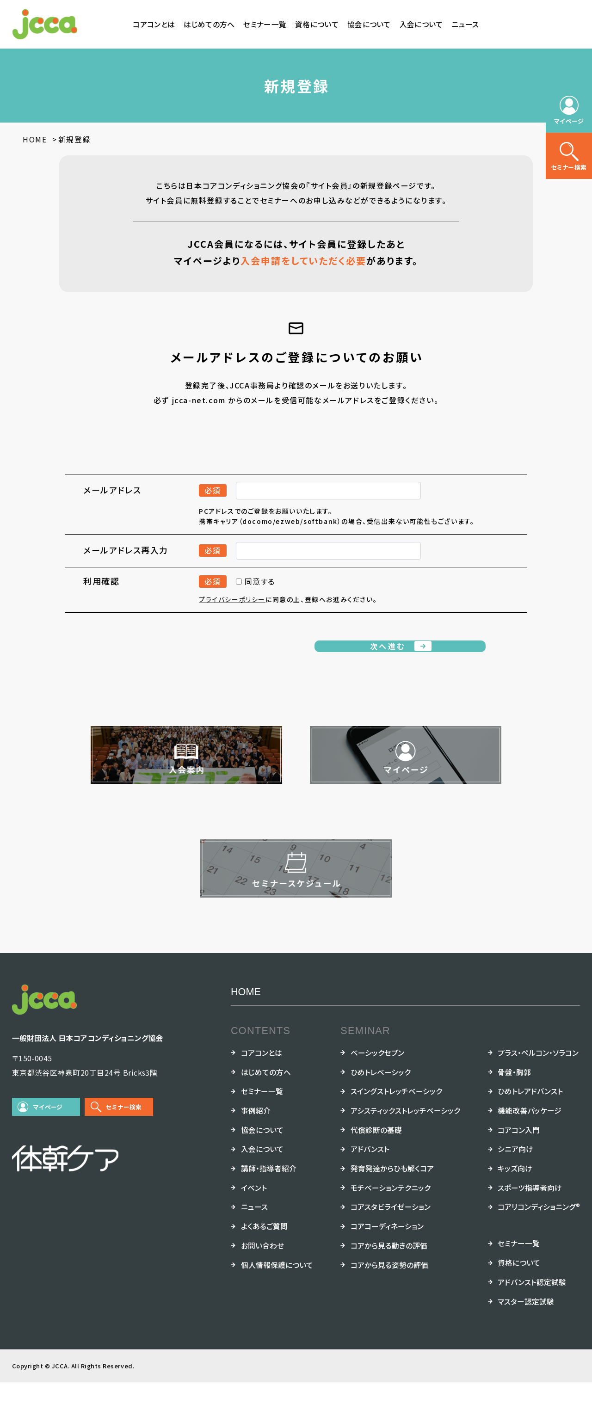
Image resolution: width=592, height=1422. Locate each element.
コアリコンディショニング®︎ (539, 1247)
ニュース (465, 24)
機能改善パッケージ (529, 1150)
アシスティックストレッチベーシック (405, 1150)
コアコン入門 (519, 1169)
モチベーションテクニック (391, 1227)
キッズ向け (515, 1208)
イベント (254, 1227)
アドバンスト (370, 1188)
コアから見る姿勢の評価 (389, 1304)
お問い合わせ (262, 1285)
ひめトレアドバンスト (530, 1131)
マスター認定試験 (526, 1341)
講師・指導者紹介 (268, 1208)
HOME (246, 1031)
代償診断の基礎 (376, 1169)
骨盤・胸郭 (514, 1112)
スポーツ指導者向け (530, 1227)
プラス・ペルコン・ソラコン (538, 1092)
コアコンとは (154, 24)
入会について (421, 24)
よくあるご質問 (264, 1266)
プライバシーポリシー (232, 614)
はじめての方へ (209, 24)
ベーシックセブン (377, 1092)
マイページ (48, 1146)
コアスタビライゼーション (391, 1247)
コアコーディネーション (387, 1266)
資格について (317, 24)
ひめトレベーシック (381, 1112)
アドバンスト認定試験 (532, 1322)
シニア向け (515, 1188)
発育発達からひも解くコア (392, 1208)
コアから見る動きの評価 (389, 1285)
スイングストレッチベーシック (396, 1131)
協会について (369, 24)
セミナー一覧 (264, 24)
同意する (255, 596)
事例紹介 (256, 1150)
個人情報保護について (277, 1304)
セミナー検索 (124, 1146)
